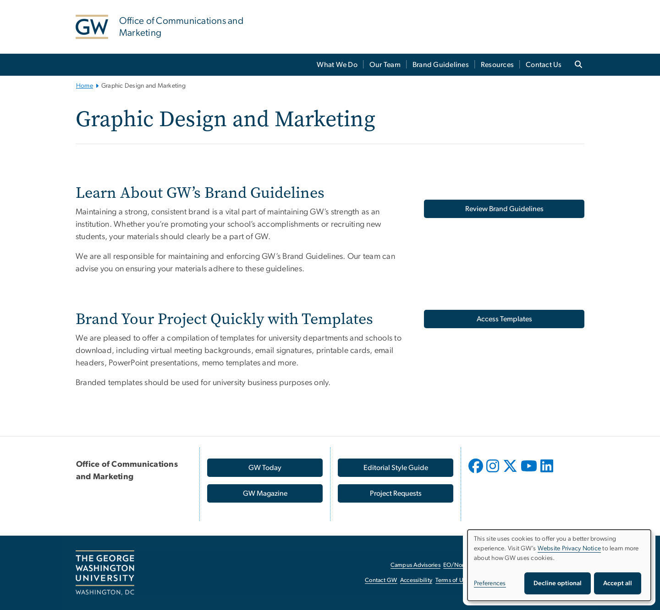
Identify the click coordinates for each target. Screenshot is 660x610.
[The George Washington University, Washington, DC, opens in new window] (105, 572)
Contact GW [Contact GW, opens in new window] (381, 580)
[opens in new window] (476, 472)
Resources (497, 64)
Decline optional (558, 583)
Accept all (617, 583)
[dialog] (559, 565)
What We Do (337, 64)
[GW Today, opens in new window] (265, 468)
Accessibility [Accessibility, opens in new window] (416, 580)
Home (84, 86)
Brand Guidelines (440, 64)
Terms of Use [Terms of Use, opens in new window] (452, 580)
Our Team (385, 64)
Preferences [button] (490, 583)
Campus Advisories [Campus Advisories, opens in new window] (415, 565)
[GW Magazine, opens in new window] (265, 493)
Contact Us (544, 64)
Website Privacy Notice (569, 548)
